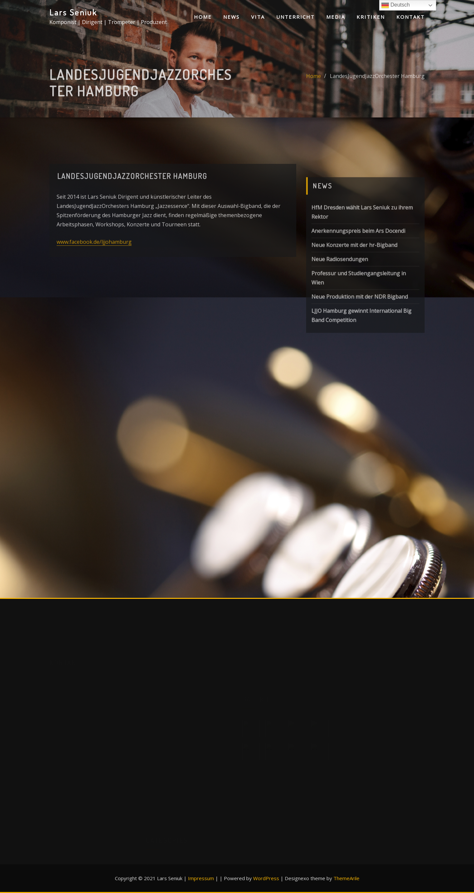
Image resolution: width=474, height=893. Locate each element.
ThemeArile (346, 878)
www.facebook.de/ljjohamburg (94, 264)
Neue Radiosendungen (339, 296)
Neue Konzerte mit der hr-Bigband (354, 282)
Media (335, 16)
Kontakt (410, 16)
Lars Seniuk (73, 12)
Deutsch (395, 5)
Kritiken (370, 16)
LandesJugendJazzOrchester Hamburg (377, 84)
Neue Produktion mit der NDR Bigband (359, 334)
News (231, 16)
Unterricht (295, 16)
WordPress (266, 878)
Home (203, 16)
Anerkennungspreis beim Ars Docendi (358, 268)
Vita (258, 16)
